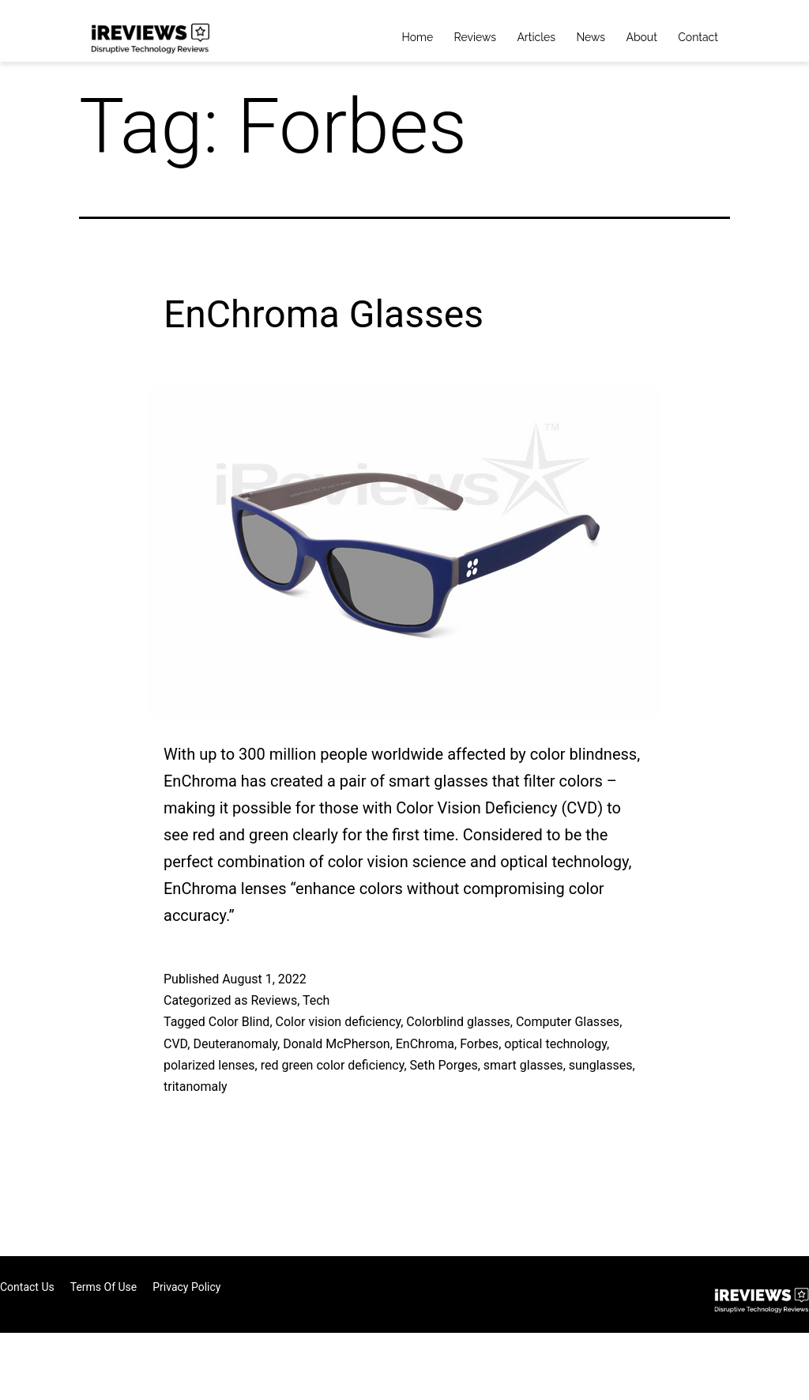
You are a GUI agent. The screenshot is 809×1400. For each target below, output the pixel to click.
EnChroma (425, 1043)
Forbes (479, 1043)
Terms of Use (103, 1287)
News (590, 37)
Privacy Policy (186, 1287)
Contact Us (27, 1287)
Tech (316, 1000)
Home (418, 37)
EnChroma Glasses (324, 314)
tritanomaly (196, 1086)
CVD (175, 1043)
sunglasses (601, 1065)
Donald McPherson (336, 1043)
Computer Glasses (567, 1021)
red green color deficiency (332, 1065)
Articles (536, 37)
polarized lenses (209, 1065)
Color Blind (239, 1021)
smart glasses (523, 1065)
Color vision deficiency (338, 1021)
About (641, 37)
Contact (698, 37)
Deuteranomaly (235, 1043)
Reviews (475, 37)
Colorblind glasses (458, 1021)
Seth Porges (444, 1065)
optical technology (555, 1043)
